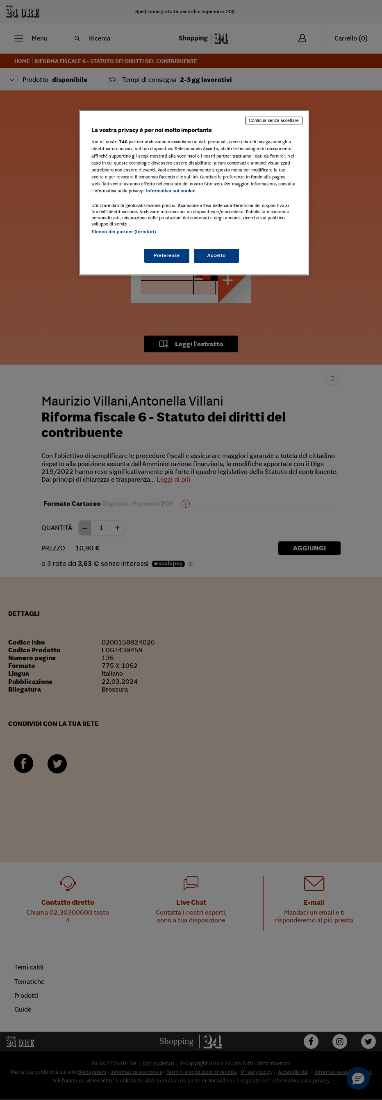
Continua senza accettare (274, 120)
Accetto (216, 255)
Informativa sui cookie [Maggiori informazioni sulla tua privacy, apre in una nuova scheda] (170, 190)
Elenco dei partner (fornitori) (123, 231)
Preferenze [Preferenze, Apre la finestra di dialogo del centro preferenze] (167, 255)
